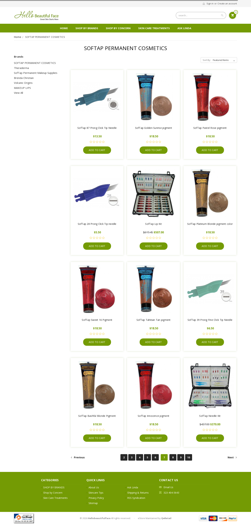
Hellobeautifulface (99, 518)
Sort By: (207, 60)
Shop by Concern (118, 28)
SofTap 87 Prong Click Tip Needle (97, 128)
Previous (78, 457)
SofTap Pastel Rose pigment (210, 128)
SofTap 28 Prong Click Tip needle (97, 223)
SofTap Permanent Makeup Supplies (35, 73)
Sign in (210, 3)
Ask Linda (184, 28)
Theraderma (21, 68)
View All (18, 92)
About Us (94, 487)
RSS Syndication (136, 498)
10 (188, 457)
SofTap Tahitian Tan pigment (153, 319)
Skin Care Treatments (154, 28)
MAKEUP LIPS (22, 88)
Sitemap (93, 503)
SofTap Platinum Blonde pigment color (210, 223)
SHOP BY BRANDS (86, 28)
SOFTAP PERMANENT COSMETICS (45, 37)
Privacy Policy (96, 498)
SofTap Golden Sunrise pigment (153, 128)
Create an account (227, 3)
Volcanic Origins (23, 82)
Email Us (168, 487)
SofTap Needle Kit (209, 415)
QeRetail (166, 518)
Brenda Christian (24, 78)
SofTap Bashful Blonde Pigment (97, 415)
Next (232, 457)
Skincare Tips (96, 492)
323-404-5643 (171, 492)
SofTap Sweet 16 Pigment (97, 319)
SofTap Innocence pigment (153, 415)
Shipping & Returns (138, 492)
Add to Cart (97, 150)
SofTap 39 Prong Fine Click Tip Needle (210, 319)
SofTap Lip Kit (153, 223)
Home (64, 28)
